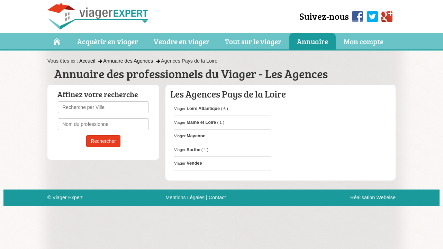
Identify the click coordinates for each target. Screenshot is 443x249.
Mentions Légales (185, 197)
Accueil (87, 61)
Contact (217, 197)
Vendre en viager (181, 42)
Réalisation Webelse (373, 197)
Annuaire (312, 42)
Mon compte (363, 42)
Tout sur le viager (253, 42)
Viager (197, 108)
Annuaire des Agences (128, 61)
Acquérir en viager (107, 42)
